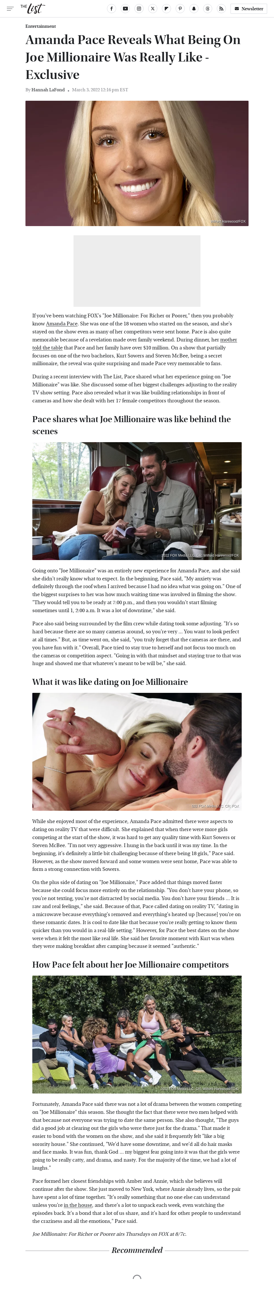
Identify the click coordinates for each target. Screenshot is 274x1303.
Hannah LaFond (48, 89)
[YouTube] (125, 8)
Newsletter (248, 8)
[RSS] (221, 8)
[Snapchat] (193, 8)
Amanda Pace (62, 324)
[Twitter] (152, 8)
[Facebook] (111, 8)
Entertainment (40, 26)
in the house (78, 1205)
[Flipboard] (166, 8)
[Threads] (207, 8)
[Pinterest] (180, 8)
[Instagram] (139, 8)
